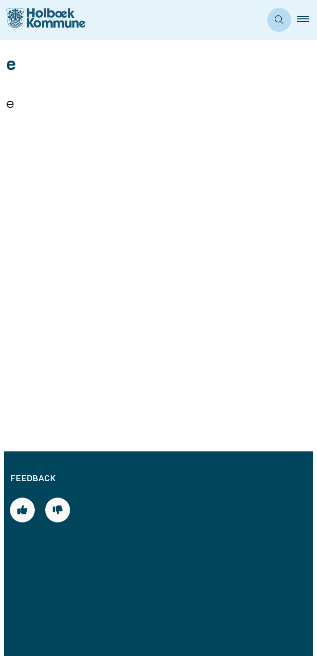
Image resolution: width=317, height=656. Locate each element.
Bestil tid (37, 474)
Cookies (35, 544)
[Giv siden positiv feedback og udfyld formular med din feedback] (22, 211)
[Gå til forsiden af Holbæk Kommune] (130, 20)
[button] (307, 19)
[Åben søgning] (279, 20)
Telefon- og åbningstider (72, 457)
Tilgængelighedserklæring (75, 578)
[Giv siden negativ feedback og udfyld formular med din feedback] (57, 211)
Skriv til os (40, 491)
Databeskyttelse (54, 561)
